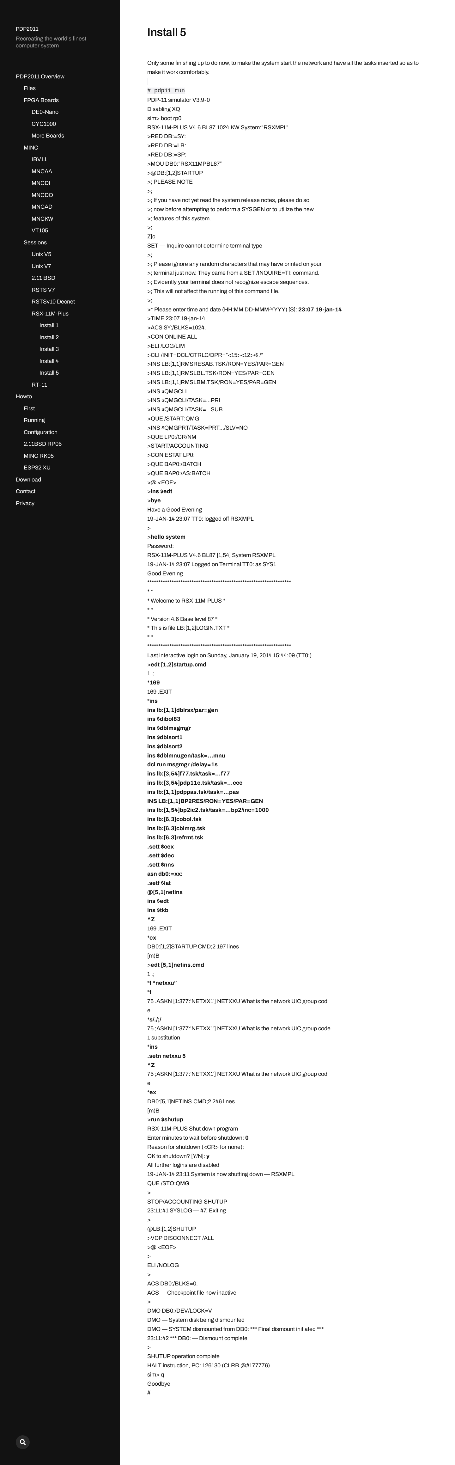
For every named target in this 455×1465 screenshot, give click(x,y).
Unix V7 (41, 266)
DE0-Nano (45, 112)
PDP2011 (27, 29)
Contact (25, 491)
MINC (31, 147)
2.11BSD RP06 (43, 444)
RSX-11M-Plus (50, 313)
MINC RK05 (39, 456)
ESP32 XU (37, 467)
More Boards (48, 135)
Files (30, 88)
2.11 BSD (43, 278)
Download (28, 479)
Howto (24, 396)
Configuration (41, 432)
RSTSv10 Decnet (53, 301)
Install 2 (49, 337)
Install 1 (48, 325)
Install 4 (49, 361)
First (29, 408)
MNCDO (42, 195)
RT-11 (39, 385)
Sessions (35, 242)
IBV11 (39, 159)
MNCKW (42, 219)
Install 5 (49, 373)
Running (34, 420)
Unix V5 (41, 254)
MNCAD (42, 207)
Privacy (25, 503)
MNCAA (42, 171)
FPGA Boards (41, 100)
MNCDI (41, 183)
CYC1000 (44, 124)
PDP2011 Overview (40, 76)
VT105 (40, 230)
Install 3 (49, 349)
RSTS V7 (43, 290)
